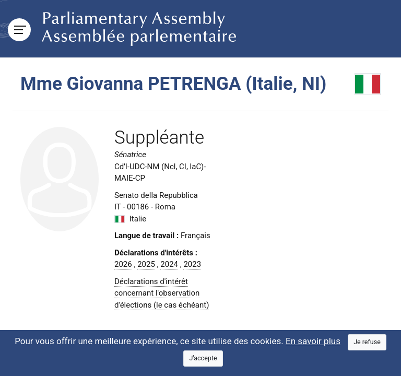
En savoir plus (313, 341)
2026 (123, 264)
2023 (192, 264)
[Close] (367, 342)
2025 (146, 264)
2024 (169, 264)
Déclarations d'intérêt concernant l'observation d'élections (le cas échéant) (161, 293)
